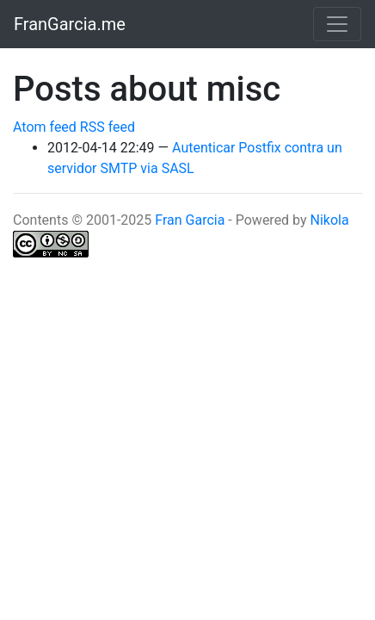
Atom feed (45, 127)
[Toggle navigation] (337, 24)
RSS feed (107, 127)
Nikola (329, 220)
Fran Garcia (189, 220)
